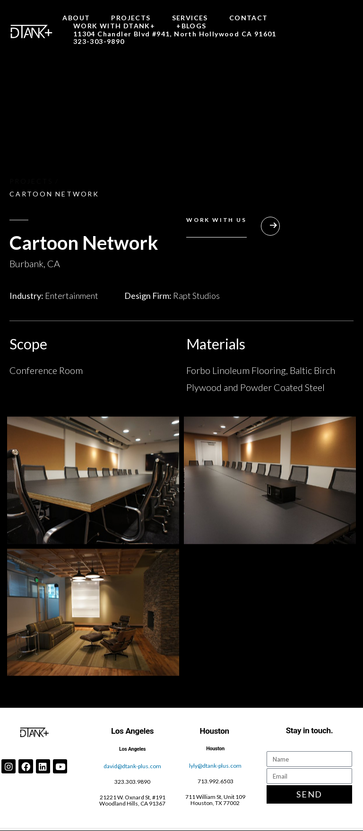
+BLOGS (191, 26)
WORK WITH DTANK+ (114, 26)
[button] (233, 230)
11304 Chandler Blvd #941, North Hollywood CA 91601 (175, 34)
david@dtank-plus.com (132, 766)
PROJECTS (130, 18)
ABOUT (76, 18)
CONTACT (248, 18)
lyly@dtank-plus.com (215, 765)
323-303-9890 (99, 41)
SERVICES (190, 18)
